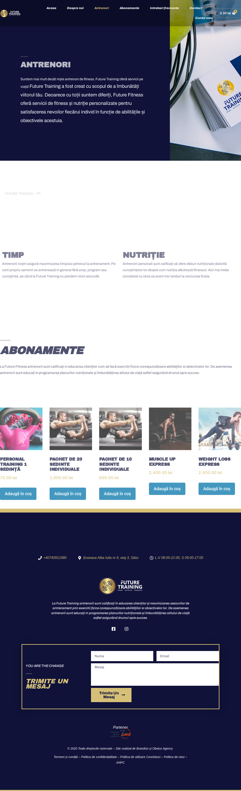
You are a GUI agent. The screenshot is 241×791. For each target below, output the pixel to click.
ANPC (120, 762)
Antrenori (101, 8)
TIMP (13, 255)
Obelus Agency (163, 748)
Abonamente (129, 8)
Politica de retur (174, 757)
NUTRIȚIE (143, 255)
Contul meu (204, 18)
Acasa (51, 8)
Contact (196, 8)
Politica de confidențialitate (99, 757)
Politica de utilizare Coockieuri (140, 757)
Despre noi (75, 8)
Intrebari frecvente (164, 8)
